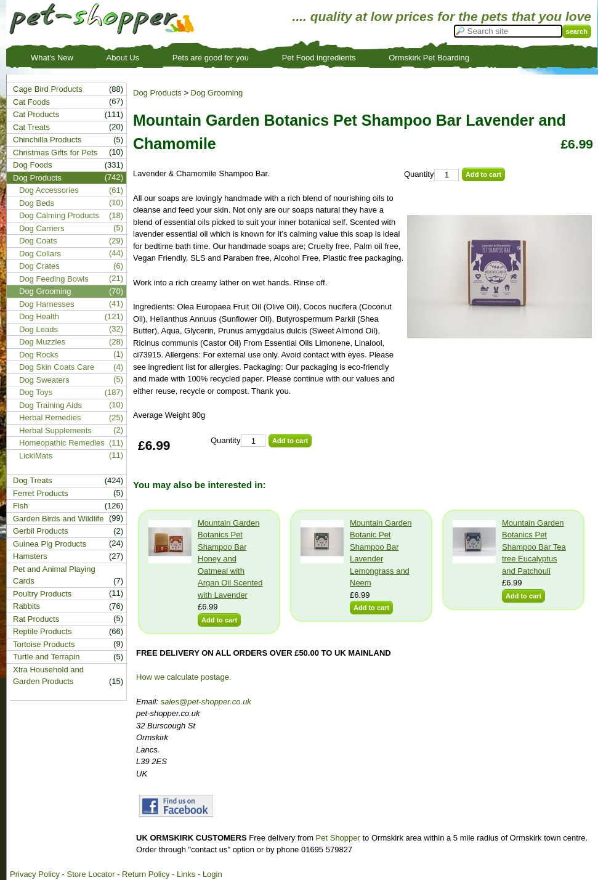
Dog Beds (36, 203)
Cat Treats (31, 127)
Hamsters (30, 556)
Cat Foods (31, 102)
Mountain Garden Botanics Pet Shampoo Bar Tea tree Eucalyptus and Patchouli (534, 547)
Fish (20, 505)
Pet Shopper (338, 837)
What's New (52, 57)
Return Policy (145, 874)
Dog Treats (32, 480)
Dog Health (39, 316)
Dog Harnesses (47, 304)
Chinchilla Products (47, 139)
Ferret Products (40, 493)
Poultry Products (42, 593)
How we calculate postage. (184, 677)
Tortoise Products (44, 644)
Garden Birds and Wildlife (58, 518)
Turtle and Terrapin (46, 656)
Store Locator (91, 874)
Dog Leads (38, 329)
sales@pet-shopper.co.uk (206, 701)
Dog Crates (39, 266)
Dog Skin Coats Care (56, 367)
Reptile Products (42, 631)
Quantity (419, 174)
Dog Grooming (217, 92)
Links (186, 874)
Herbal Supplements (55, 430)
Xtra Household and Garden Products (48, 675)
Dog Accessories (49, 190)
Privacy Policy (35, 874)
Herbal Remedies (50, 417)
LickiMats (35, 455)
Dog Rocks (39, 354)
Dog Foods (32, 164)
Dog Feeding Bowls (54, 278)
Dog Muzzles (42, 341)
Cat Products (36, 114)
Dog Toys (35, 392)
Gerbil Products (40, 531)
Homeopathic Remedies (62, 442)
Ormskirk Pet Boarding (429, 57)
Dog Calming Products (59, 215)
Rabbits (26, 606)
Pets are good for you (210, 57)
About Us (123, 57)
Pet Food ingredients (319, 57)
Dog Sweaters (44, 380)
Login (212, 874)
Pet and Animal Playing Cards (54, 575)
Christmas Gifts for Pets (55, 152)
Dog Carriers (42, 228)
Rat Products (36, 619)
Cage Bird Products (48, 89)
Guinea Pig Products (49, 543)
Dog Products (157, 92)
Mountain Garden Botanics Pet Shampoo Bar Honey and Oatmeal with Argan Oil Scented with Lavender (230, 559)
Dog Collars (40, 253)
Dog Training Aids (50, 405)
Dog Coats (38, 240)
